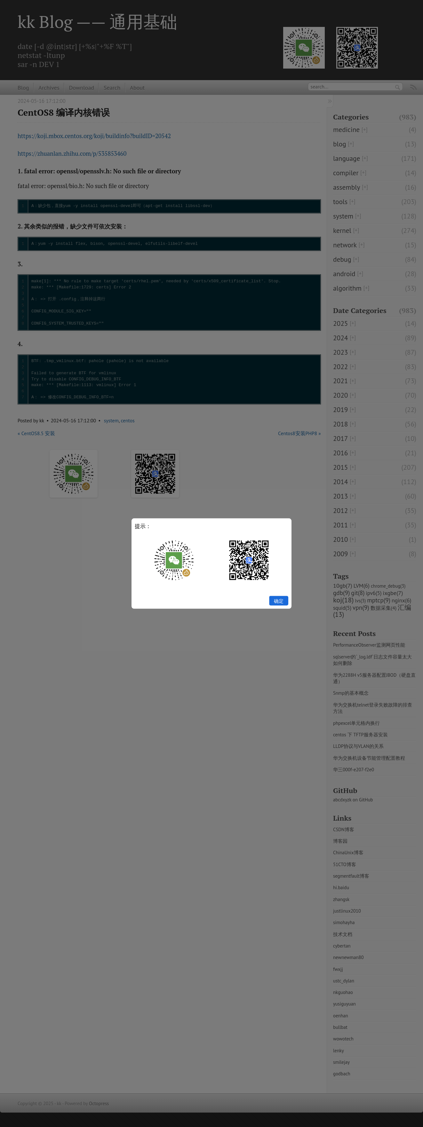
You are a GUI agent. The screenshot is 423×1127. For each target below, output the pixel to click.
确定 (278, 601)
